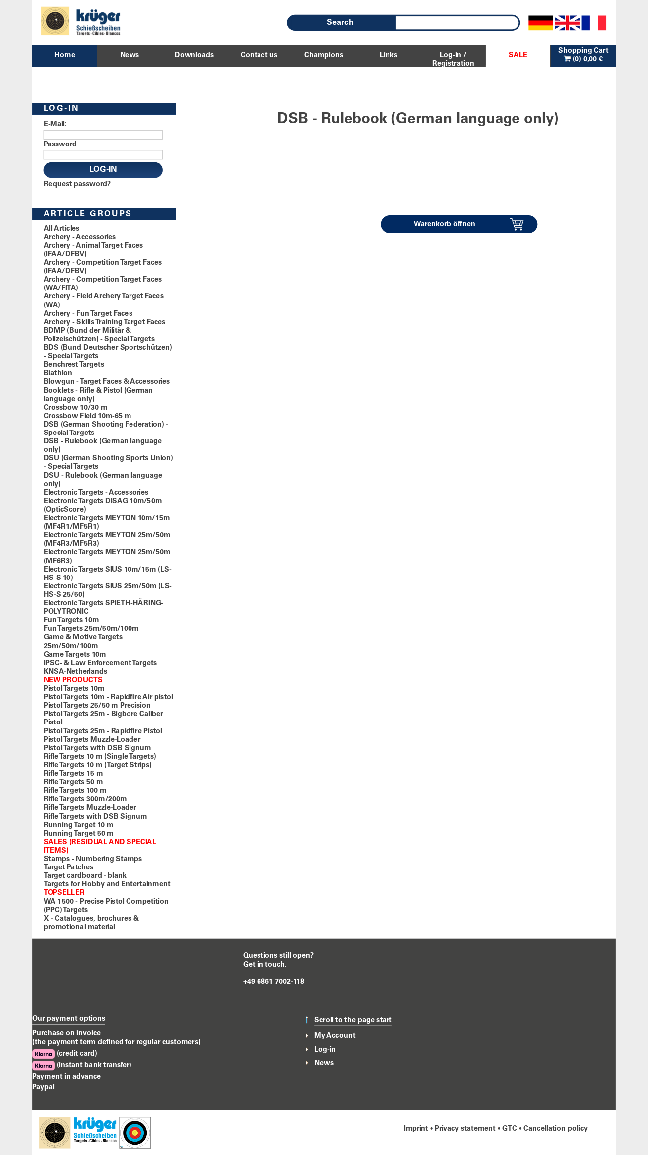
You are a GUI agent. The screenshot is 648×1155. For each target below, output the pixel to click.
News (324, 1063)
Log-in (325, 1049)
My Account (334, 1035)
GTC (509, 1128)
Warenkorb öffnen (444, 224)
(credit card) (64, 1054)
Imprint (416, 1128)
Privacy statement (465, 1128)
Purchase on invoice (66, 1033)
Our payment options (68, 1019)
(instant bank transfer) (81, 1066)
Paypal (43, 1087)
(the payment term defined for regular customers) (116, 1042)
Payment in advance (66, 1076)
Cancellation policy (555, 1128)
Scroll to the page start (353, 1020)
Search (340, 23)
